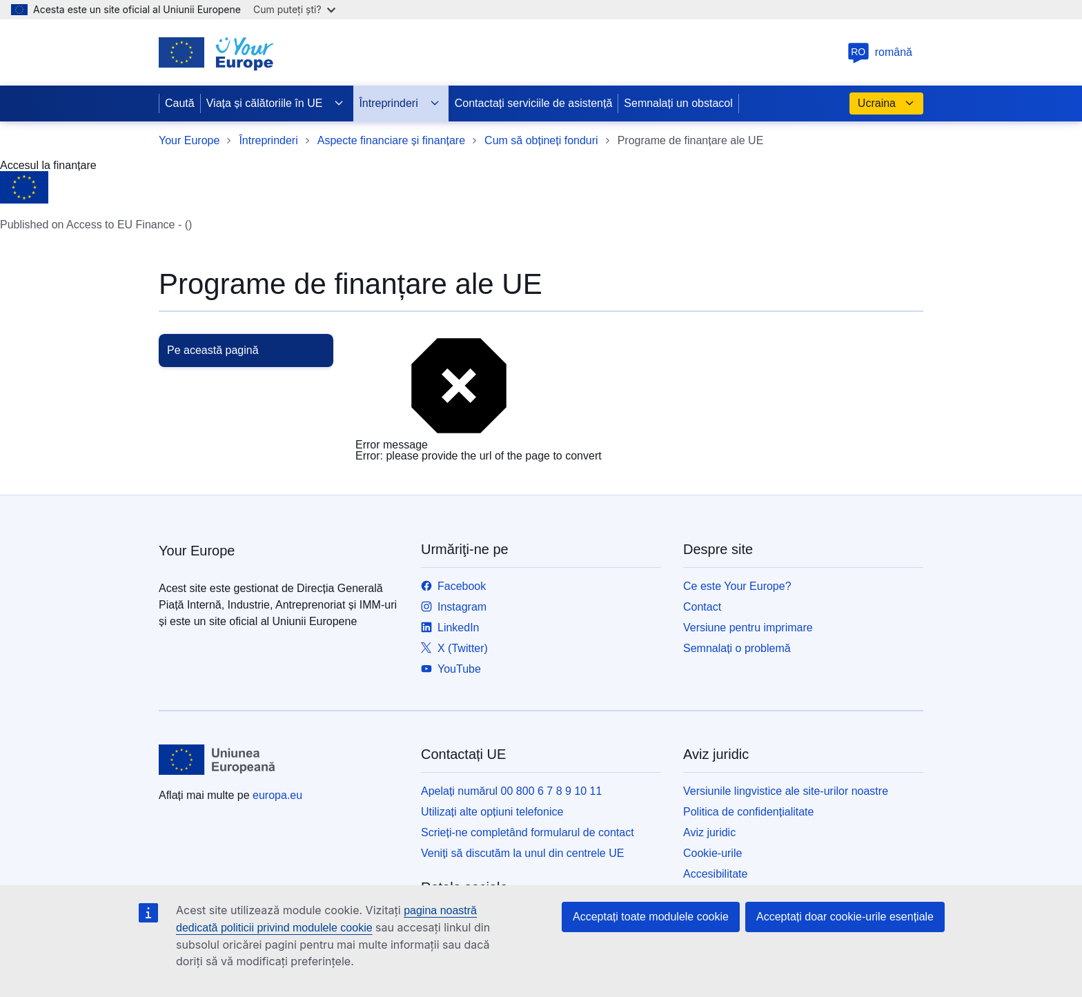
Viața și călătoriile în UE (275, 103)
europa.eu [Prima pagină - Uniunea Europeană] (277, 795)
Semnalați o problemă (737, 648)
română (879, 52)
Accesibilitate (715, 874)
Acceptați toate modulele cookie (651, 916)
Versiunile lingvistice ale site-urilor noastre (785, 791)
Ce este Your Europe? (737, 586)
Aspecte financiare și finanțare (391, 140)
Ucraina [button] (886, 103)
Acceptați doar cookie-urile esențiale (845, 916)
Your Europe (189, 140)
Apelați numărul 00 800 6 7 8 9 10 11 (511, 791)
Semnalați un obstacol (678, 103)
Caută (180, 103)
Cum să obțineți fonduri (541, 140)
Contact (702, 607)
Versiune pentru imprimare (748, 627)
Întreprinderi (399, 103)
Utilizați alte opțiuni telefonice (492, 812)
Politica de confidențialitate (748, 812)
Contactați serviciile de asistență (534, 103)
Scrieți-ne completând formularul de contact (527, 832)
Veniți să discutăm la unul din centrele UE (522, 853)
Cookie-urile (712, 853)
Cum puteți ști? (294, 9)
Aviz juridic (709, 832)
